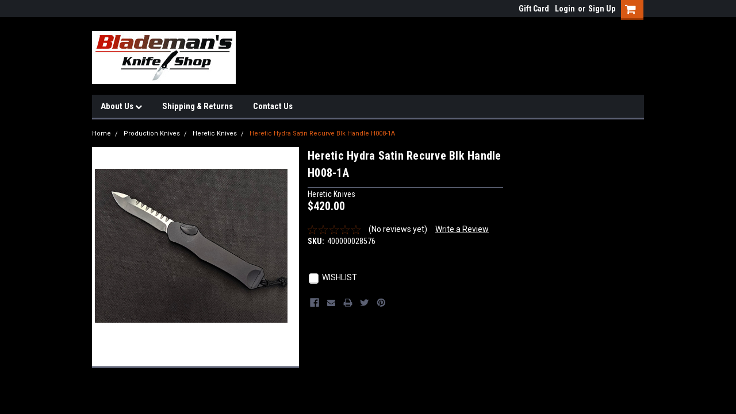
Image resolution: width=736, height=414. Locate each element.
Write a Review (462, 229)
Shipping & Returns (197, 106)
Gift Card (534, 8)
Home (101, 133)
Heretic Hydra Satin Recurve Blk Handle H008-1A (322, 133)
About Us (121, 106)
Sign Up (601, 8)
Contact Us (273, 106)
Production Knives (152, 133)
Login (565, 8)
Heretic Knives (215, 133)
